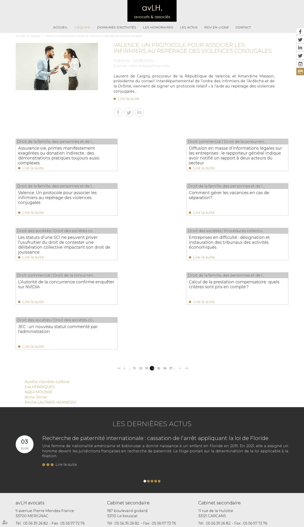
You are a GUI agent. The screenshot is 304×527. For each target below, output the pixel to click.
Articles (179, 515)
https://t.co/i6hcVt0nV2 (183, 475)
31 (134, 282)
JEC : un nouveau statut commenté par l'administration (246, 242)
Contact (243, 27)
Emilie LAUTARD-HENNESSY (51, 316)
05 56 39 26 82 (35, 437)
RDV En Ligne (216, 27)
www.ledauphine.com (149, 66)
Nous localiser (40, 454)
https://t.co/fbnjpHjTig (217, 480)
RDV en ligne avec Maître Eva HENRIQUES (145, 515)
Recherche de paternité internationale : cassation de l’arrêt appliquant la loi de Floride (155, 352)
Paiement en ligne (200, 506)
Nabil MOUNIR (38, 306)
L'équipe (82, 27)
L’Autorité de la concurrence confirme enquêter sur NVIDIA (48, 242)
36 (164, 282)
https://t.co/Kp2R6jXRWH (170, 480)
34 (152, 282)
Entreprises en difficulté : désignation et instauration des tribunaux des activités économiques (247, 198)
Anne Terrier (36, 311)
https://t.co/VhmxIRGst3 (230, 475)
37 (170, 282)
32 (140, 282)
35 (158, 282)
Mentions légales (174, 506)
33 (146, 282)
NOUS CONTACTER (40, 445)
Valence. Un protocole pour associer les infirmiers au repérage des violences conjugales (93, 35)
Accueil (60, 27)
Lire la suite (128, 99)
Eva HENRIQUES (40, 300)
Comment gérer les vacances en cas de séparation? (55, 196)
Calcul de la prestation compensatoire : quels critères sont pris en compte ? (149, 244)
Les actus (189, 27)
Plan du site (153, 506)
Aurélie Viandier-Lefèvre (47, 295)
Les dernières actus (152, 337)
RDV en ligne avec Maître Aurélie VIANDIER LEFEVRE (248, 506)
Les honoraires (158, 27)
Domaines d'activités (116, 27)
